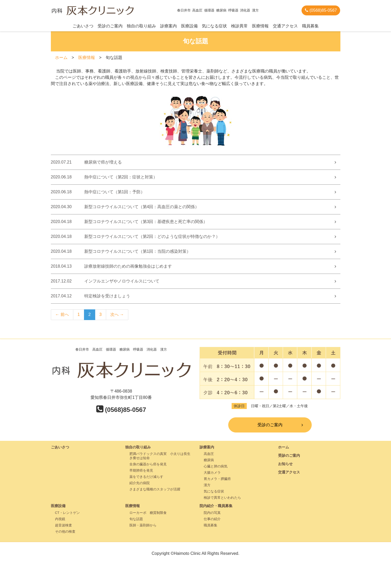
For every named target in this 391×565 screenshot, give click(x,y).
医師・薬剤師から (143, 525)
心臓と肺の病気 (215, 466)
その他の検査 (65, 531)
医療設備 (189, 26)
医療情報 (260, 26)
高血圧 (209, 454)
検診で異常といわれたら (222, 498)
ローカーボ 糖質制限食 (148, 513)
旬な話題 (136, 519)
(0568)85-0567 (321, 10)
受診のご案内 (110, 26)
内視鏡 (60, 519)
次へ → (117, 314)
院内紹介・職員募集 (216, 506)
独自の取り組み (141, 26)
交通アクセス (285, 26)
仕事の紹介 (212, 519)
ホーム (61, 57)
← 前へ (62, 314)
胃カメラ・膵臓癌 (217, 479)
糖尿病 (209, 460)
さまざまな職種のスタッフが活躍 (154, 489)
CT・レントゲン (67, 513)
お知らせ (285, 464)
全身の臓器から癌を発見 (148, 464)
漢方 (207, 485)
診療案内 (168, 26)
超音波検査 (63, 525)
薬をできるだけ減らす (146, 477)
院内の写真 (212, 513)
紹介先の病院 (139, 483)
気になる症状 (214, 26)
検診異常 (239, 26)
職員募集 (310, 26)
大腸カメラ (212, 472)
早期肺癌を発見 (141, 470)
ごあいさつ (83, 26)
